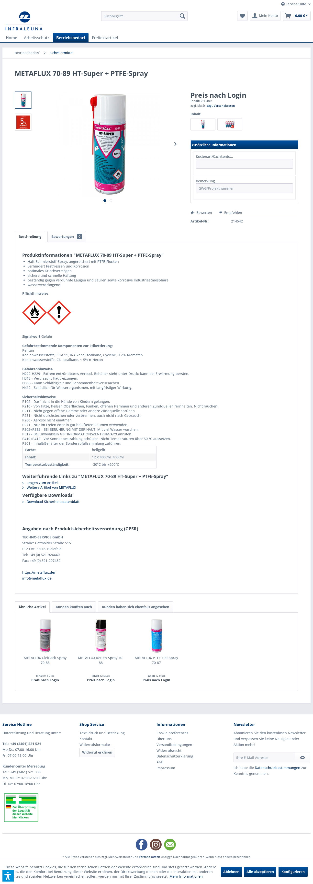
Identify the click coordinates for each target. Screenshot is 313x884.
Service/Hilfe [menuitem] (294, 4)
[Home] (11, 37)
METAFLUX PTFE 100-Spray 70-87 (156, 660)
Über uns (164, 738)
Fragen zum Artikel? (40, 482)
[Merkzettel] (242, 16)
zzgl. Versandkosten (221, 106)
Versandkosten (149, 857)
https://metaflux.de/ (38, 572)
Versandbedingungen (174, 744)
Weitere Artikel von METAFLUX (49, 487)
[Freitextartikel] (105, 37)
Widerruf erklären (97, 752)
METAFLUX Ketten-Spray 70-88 (100, 660)
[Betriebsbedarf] (71, 37)
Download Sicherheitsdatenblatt (50, 501)
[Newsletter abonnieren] (302, 757)
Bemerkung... (207, 181)
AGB (159, 762)
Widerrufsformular (94, 744)
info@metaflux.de (37, 578)
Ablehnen (231, 871)
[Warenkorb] (297, 16)
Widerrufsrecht (168, 750)
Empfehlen (230, 212)
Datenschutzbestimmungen (277, 767)
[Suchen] (182, 16)
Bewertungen (66, 236)
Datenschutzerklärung (174, 756)
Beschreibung (30, 236)
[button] (8, 876)
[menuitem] (144, 16)
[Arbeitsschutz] (37, 37)
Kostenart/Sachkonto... (214, 156)
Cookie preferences (172, 733)
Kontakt (85, 738)
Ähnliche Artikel (32, 607)
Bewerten (201, 212)
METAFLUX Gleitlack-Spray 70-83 (45, 660)
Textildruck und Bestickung (102, 733)
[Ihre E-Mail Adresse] (264, 757)
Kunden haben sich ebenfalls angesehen (135, 607)
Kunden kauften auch (74, 607)
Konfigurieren (293, 871)
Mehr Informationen (186, 876)
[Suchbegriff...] (144, 16)
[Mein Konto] (265, 16)
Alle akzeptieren (260, 871)
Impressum (165, 768)
